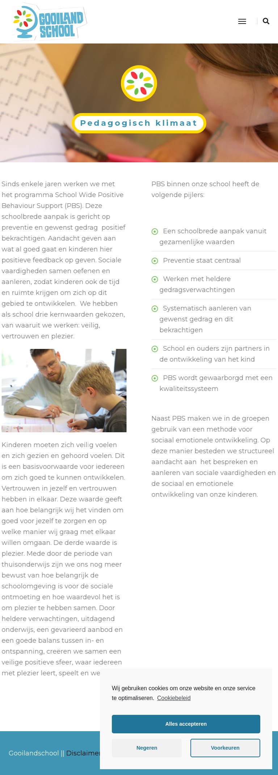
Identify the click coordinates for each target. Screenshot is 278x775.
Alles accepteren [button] (186, 724)
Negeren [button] (146, 748)
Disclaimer (83, 753)
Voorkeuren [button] (225, 748)
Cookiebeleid (174, 698)
